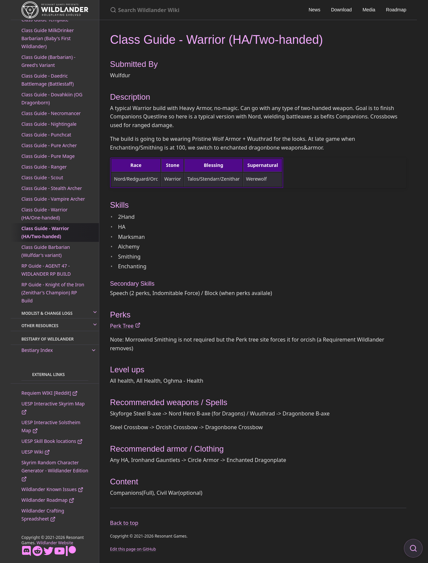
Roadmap (396, 9)
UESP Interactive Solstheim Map (50, 426)
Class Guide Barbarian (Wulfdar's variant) (45, 251)
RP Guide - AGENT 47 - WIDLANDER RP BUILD (46, 270)
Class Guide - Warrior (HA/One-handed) (44, 213)
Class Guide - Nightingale (49, 124)
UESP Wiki (35, 452)
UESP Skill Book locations (52, 441)
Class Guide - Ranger (44, 167)
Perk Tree (125, 326)
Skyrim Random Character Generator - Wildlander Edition (54, 470)
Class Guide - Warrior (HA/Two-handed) (45, 232)
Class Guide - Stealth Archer (51, 188)
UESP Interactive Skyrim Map (53, 407)
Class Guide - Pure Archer (49, 145)
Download (341, 9)
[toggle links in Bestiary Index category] (93, 350)
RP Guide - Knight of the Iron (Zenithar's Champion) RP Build (52, 292)
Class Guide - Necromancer (51, 113)
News (314, 9)
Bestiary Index (37, 350)
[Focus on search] (413, 548)
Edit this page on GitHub (133, 549)
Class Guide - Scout (42, 177)
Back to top (124, 523)
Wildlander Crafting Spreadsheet (42, 514)
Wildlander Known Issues (52, 489)
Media (368, 9)
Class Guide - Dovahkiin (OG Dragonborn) (51, 98)
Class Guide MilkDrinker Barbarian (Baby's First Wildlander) (47, 38)
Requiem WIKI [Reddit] (49, 393)
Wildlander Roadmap (47, 500)
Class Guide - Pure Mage (48, 156)
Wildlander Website (55, 543)
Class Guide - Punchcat (46, 134)
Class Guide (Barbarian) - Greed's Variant (48, 61)
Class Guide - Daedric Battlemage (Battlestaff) (47, 80)
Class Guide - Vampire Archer (53, 199)
